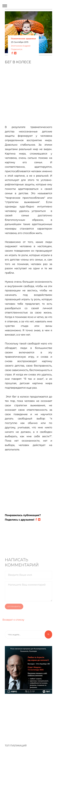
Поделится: (16, 49)
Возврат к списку (13, 619)
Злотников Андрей (20, 46)
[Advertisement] (28, 96)
